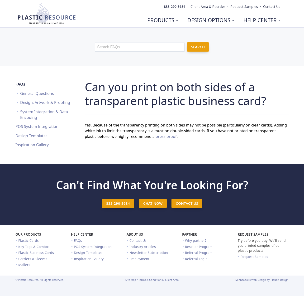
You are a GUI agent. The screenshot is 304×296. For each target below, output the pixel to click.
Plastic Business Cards (36, 252)
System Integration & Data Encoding (44, 114)
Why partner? (195, 240)
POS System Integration (36, 126)
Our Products (28, 234)
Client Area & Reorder (207, 6)
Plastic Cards (28, 240)
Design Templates (31, 135)
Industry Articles (142, 246)
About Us (135, 234)
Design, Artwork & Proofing (45, 102)
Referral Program (199, 252)
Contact (271, 6)
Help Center (82, 234)
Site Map (130, 279)
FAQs (20, 84)
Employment (139, 259)
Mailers (24, 264)
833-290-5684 (174, 6)
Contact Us (138, 240)
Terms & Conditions (150, 279)
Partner (189, 234)
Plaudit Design (280, 279)
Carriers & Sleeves (32, 259)
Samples (244, 6)
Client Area (172, 279)
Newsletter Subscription (148, 252)
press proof (166, 136)
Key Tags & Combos (33, 246)
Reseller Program (199, 246)
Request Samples (253, 234)
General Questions (37, 93)
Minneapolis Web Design (250, 279)
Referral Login (196, 259)
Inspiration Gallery (32, 144)
